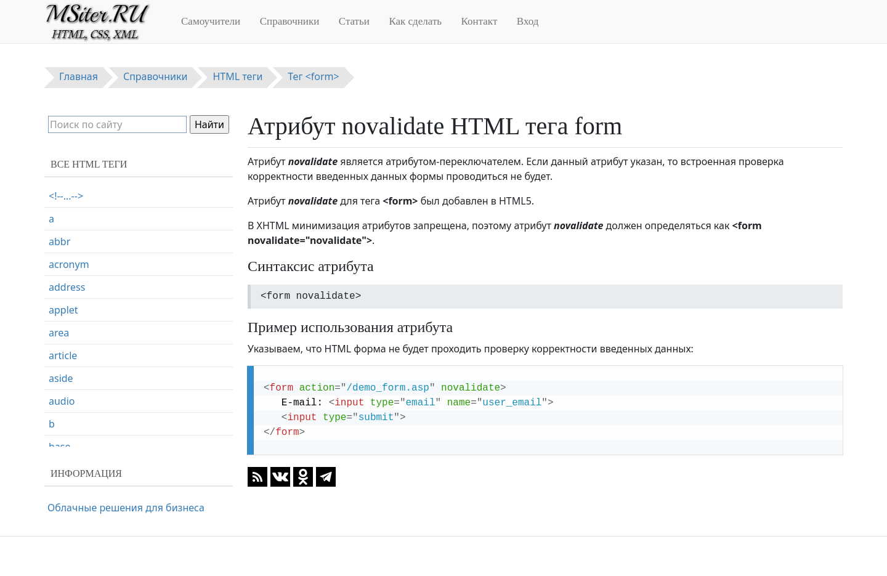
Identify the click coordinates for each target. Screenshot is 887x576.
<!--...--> (66, 196)
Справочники (290, 21)
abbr (59, 241)
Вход (528, 21)
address (67, 287)
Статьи (354, 21)
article (63, 355)
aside (61, 378)
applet (63, 310)
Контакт (479, 21)
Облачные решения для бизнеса (126, 507)
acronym (69, 264)
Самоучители (210, 21)
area (59, 332)
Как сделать (415, 21)
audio (62, 401)
